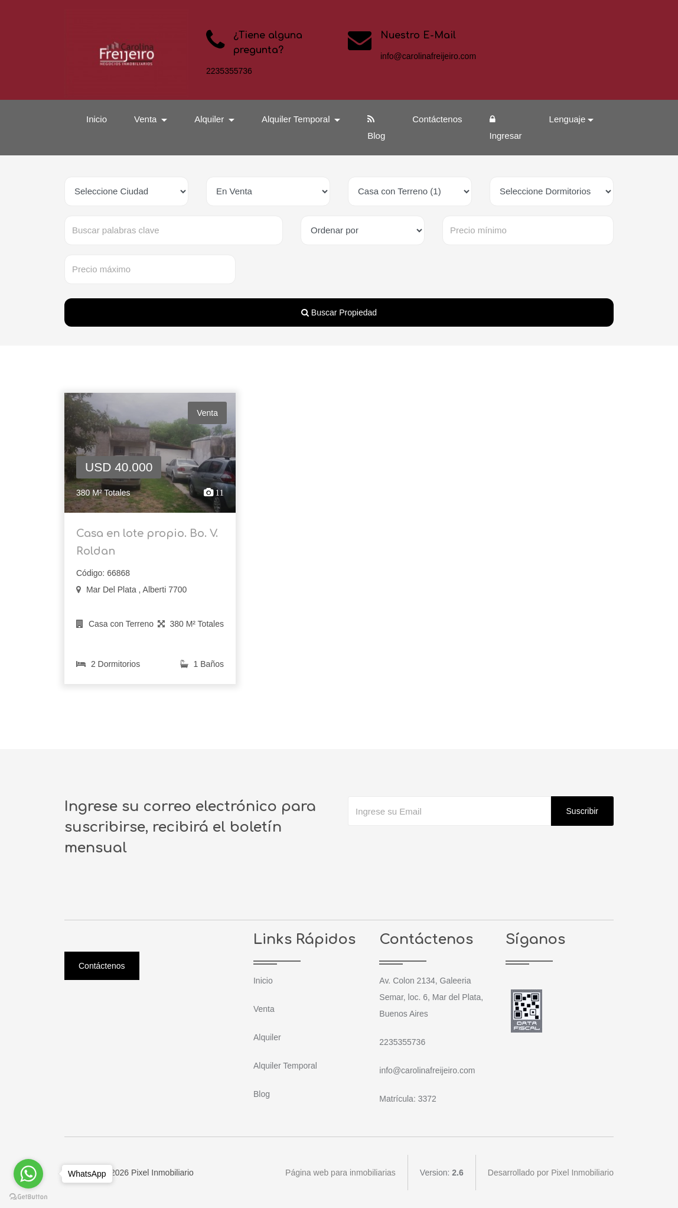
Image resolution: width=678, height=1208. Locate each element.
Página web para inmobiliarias (340, 1172)
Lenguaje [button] (567, 119)
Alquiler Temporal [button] (297, 119)
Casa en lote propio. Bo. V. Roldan (147, 548)
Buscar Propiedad (339, 312)
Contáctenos (437, 119)
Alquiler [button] (210, 119)
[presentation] (437, 849)
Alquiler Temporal (285, 1065)
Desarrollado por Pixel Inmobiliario (551, 1172)
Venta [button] (146, 119)
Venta (264, 1009)
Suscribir (582, 811)
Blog (376, 128)
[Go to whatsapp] (28, 1174)
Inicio (96, 119)
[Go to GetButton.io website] (28, 1196)
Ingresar (506, 128)
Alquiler (267, 1037)
